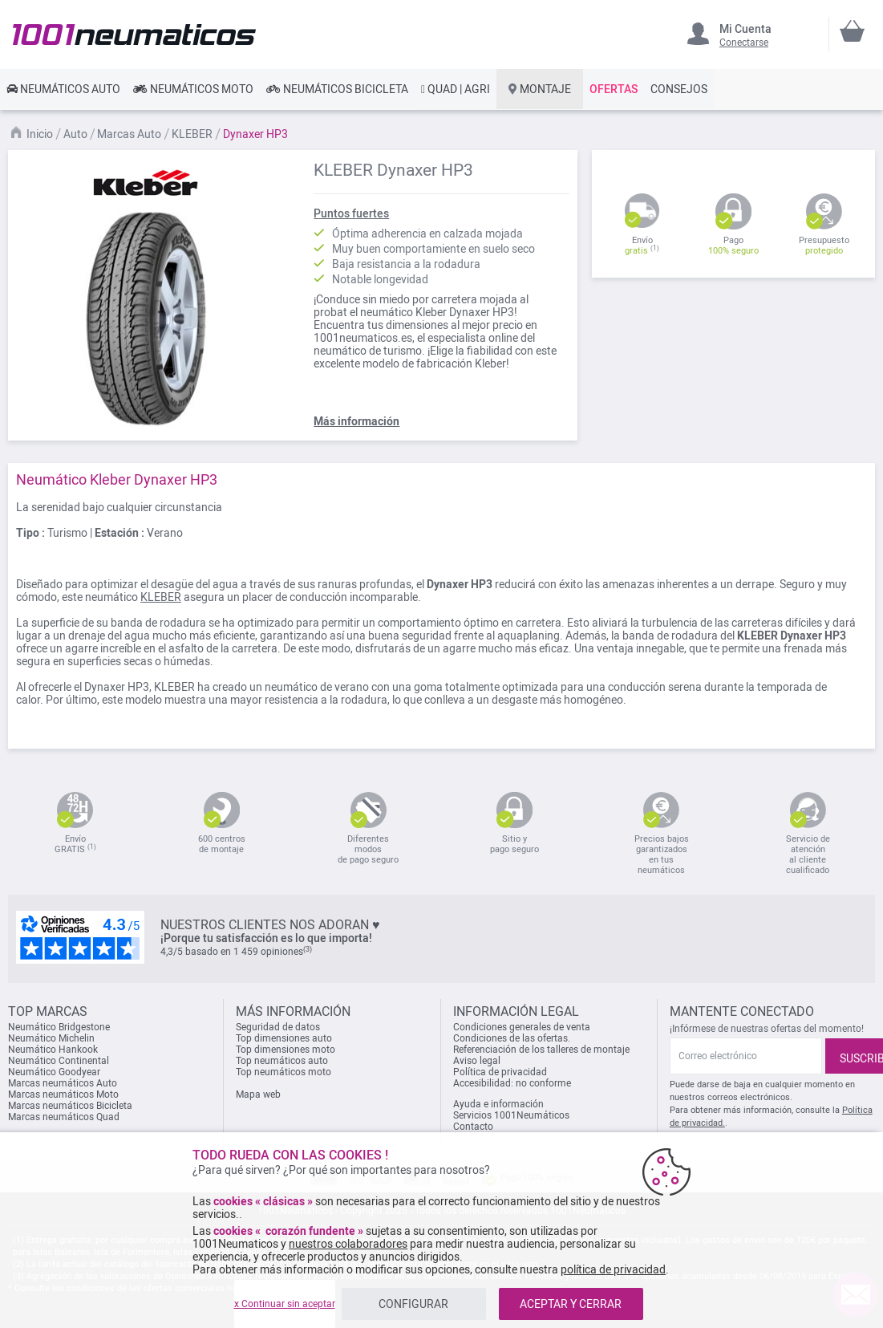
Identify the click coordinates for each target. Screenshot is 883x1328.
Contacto (473, 1126)
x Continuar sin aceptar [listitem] (284, 1304)
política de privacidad (613, 1269)
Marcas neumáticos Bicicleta (70, 1105)
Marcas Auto (130, 134)
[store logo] (134, 34)
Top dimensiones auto (284, 1038)
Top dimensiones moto (285, 1049)
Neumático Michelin (51, 1038)
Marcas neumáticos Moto (63, 1094)
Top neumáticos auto (282, 1060)
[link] (63, 89)
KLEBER (193, 134)
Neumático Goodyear (54, 1072)
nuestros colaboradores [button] (348, 1243)
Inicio (40, 134)
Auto (76, 134)
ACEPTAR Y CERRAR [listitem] (571, 1304)
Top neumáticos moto (283, 1072)
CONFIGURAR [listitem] (413, 1304)
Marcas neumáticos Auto (62, 1083)
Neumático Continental (58, 1060)
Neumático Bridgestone (59, 1027)
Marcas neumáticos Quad (63, 1117)
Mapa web (258, 1094)
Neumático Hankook (53, 1049)
